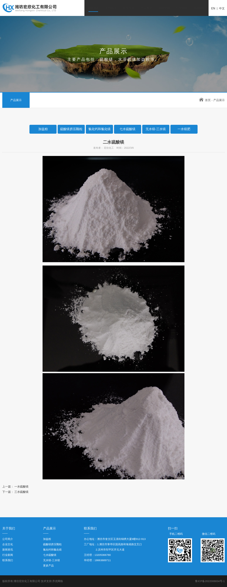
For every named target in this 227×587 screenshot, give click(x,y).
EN (213, 8)
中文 (222, 8)
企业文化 (128, 7)
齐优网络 (57, 581)
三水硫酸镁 (21, 491)
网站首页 (93, 7)
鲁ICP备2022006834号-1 (210, 581)
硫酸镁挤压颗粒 (52, 544)
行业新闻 (182, 7)
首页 (205, 100)
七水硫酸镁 (49, 554)
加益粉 (47, 538)
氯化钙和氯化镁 (52, 549)
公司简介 (111, 7)
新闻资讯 (164, 7)
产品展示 (146, 7)
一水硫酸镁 (21, 486)
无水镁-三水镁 (51, 560)
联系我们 (199, 7)
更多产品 (48, 565)
